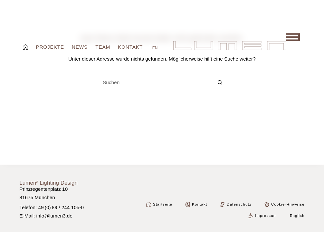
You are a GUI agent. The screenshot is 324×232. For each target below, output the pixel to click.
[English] (153, 48)
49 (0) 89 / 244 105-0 (61, 207)
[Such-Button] (220, 82)
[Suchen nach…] (156, 82)
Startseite (159, 204)
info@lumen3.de (54, 215)
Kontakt (196, 204)
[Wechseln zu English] (297, 215)
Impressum (262, 215)
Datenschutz (236, 204)
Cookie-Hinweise (284, 204)
